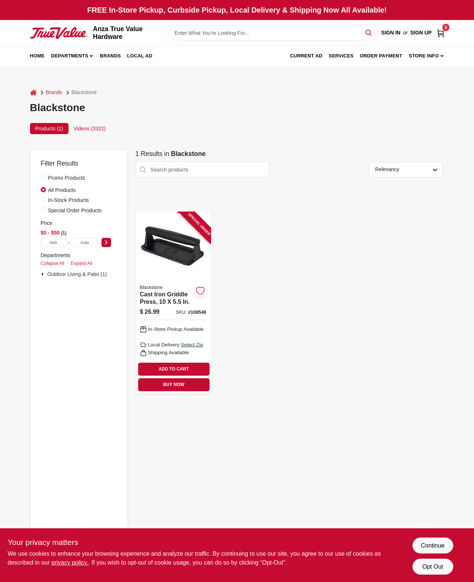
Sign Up (421, 33)
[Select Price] (106, 242)
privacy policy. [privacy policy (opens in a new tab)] (69, 562)
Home (37, 56)
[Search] (369, 32)
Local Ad (139, 56)
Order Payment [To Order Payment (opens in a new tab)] (381, 56)
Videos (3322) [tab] (90, 129)
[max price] (85, 242)
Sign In (390, 33)
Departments (69, 56)
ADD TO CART (173, 369)
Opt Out (432, 566)
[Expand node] (43, 274)
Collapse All (52, 263)
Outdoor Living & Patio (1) (77, 274)
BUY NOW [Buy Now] (173, 384)
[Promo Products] (43, 177)
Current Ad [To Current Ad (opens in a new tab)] (306, 56)
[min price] (54, 242)
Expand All (81, 263)
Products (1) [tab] (49, 129)
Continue (432, 545)
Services (341, 56)
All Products (62, 190)
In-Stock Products (68, 200)
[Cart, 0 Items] (440, 33)
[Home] (33, 92)
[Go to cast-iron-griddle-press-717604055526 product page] (173, 303)
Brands (110, 56)
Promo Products (66, 178)
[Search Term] (272, 33)
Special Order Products (75, 210)
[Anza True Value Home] (59, 33)
